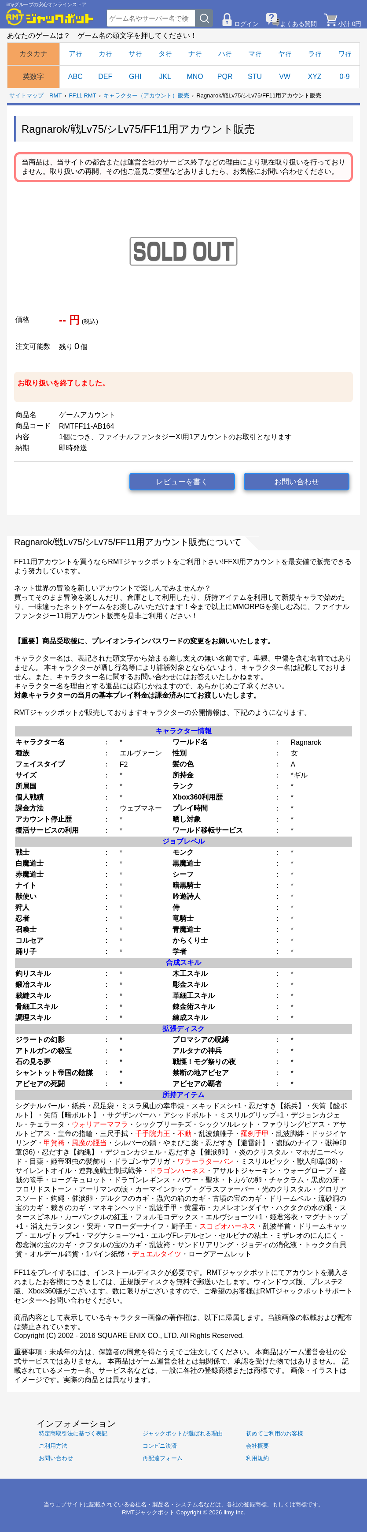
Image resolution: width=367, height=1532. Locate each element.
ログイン (246, 24)
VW (284, 76)
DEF (105, 76)
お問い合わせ (296, 482)
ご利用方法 (53, 1445)
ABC (75, 76)
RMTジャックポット (148, 1512)
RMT (55, 95)
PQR (225, 76)
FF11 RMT (82, 95)
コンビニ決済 (160, 1445)
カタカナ (33, 53)
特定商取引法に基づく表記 (73, 1433)
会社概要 (257, 1445)
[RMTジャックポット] (50, 17)
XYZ (314, 76)
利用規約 (257, 1458)
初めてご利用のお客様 (274, 1433)
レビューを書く (182, 482)
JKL (165, 76)
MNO (195, 76)
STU (255, 76)
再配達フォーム (163, 1458)
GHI (135, 76)
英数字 (33, 76)
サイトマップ (26, 95)
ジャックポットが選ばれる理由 (183, 1433)
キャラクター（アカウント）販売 (146, 95)
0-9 (344, 76)
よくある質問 (298, 24)
